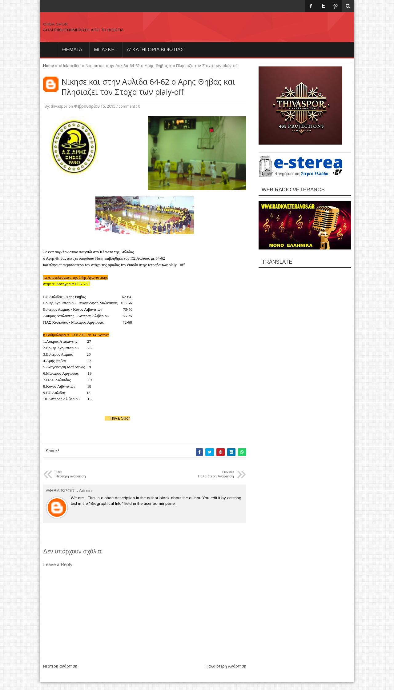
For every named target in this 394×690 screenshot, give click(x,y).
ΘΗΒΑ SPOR (55, 24)
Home (49, 50)
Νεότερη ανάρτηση (60, 666)
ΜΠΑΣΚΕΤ (106, 49)
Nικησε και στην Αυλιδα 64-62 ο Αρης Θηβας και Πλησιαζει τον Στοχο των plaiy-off (148, 87)
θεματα (72, 49)
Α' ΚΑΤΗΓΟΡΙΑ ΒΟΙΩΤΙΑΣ (155, 49)
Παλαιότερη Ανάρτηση (226, 666)
